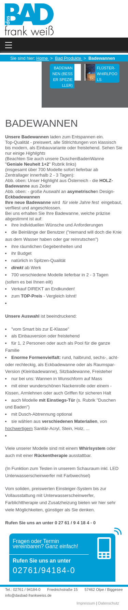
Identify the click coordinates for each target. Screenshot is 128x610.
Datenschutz (108, 603)
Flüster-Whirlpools (107, 74)
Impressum (85, 603)
